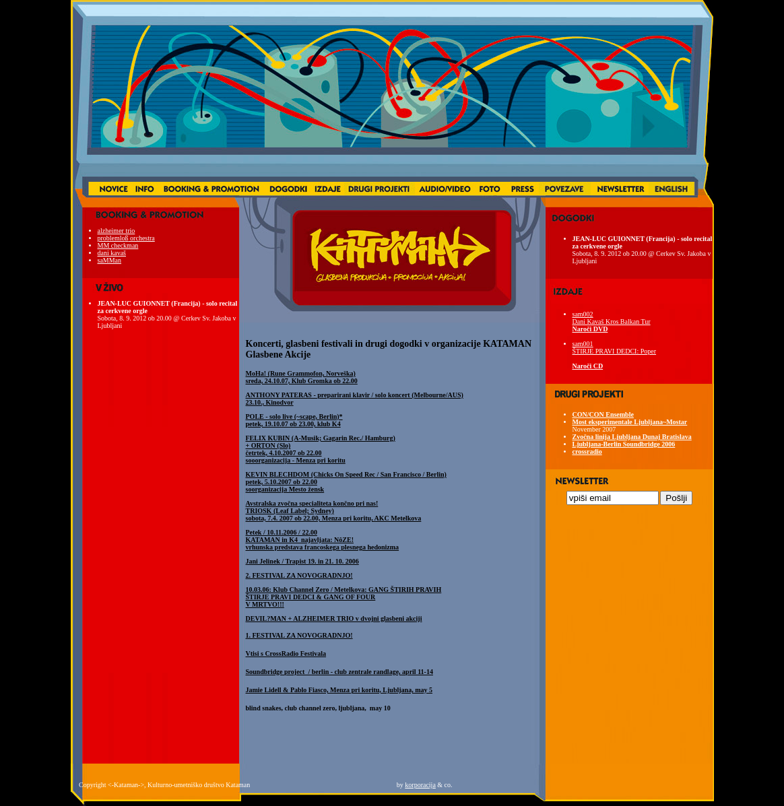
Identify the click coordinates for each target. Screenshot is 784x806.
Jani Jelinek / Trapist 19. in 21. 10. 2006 (302, 561)
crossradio (587, 451)
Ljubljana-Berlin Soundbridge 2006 (624, 444)
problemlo (111, 238)
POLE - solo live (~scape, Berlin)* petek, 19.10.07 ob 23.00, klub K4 (294, 420)
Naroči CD (588, 366)
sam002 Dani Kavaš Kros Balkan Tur (612, 317)
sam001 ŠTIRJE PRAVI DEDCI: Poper (615, 347)
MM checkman (118, 245)
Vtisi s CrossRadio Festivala (286, 653)
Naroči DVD (590, 329)
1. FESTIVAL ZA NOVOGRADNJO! (299, 635)
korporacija (420, 784)
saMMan (110, 260)
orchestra (142, 238)
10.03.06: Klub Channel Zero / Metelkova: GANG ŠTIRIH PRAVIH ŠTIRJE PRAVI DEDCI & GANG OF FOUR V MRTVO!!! (344, 597)
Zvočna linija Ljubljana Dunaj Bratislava (632, 436)
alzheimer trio (116, 230)
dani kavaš (112, 253)
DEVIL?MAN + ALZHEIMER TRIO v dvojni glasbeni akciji (334, 618)
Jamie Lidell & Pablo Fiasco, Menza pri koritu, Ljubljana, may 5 (339, 690)
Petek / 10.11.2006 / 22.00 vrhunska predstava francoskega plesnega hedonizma (322, 540)
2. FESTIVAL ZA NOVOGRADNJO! (299, 575)
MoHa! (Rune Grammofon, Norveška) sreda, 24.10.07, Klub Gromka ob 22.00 (302, 377)
